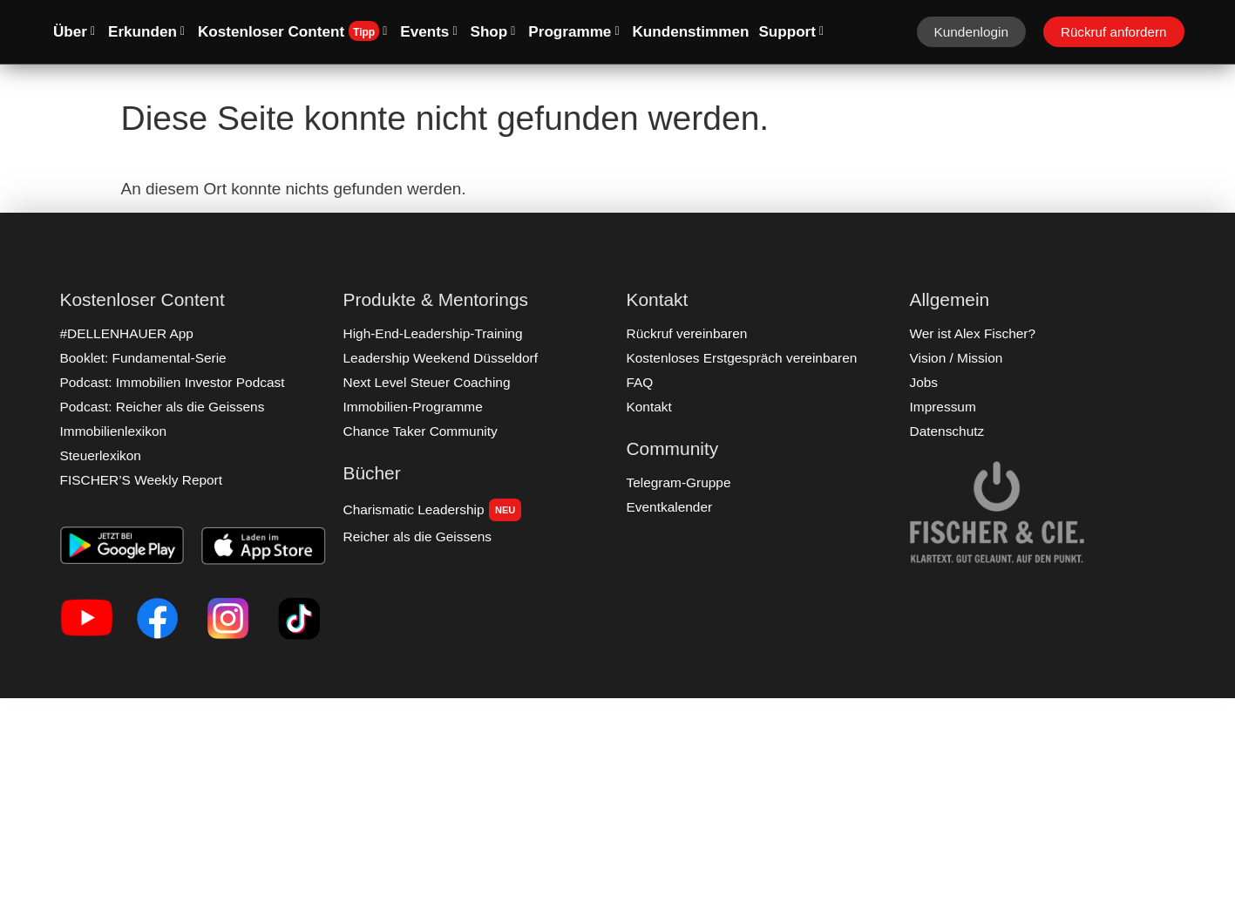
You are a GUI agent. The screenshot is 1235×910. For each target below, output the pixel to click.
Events (428, 32)
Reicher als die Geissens (416, 536)
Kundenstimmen (691, 32)
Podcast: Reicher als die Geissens (160, 406)
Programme (573, 32)
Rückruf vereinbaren (686, 333)
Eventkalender (669, 506)
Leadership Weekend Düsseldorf (439, 357)
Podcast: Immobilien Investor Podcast (171, 382)
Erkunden (146, 32)
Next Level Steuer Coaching (425, 382)
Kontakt (649, 406)
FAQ (640, 382)
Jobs (924, 382)
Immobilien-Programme (412, 406)
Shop (493, 32)
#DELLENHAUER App (126, 333)
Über (74, 32)
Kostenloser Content (292, 31)
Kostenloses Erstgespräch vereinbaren (740, 357)
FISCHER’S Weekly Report (140, 479)
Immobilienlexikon (113, 431)
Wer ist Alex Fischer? (972, 333)
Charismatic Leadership (431, 510)
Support (791, 32)
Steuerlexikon (100, 455)
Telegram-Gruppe (678, 482)
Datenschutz (946, 431)
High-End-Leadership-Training (431, 333)
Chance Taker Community (419, 431)
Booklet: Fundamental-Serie (142, 357)
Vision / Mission (955, 357)
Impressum (942, 406)
